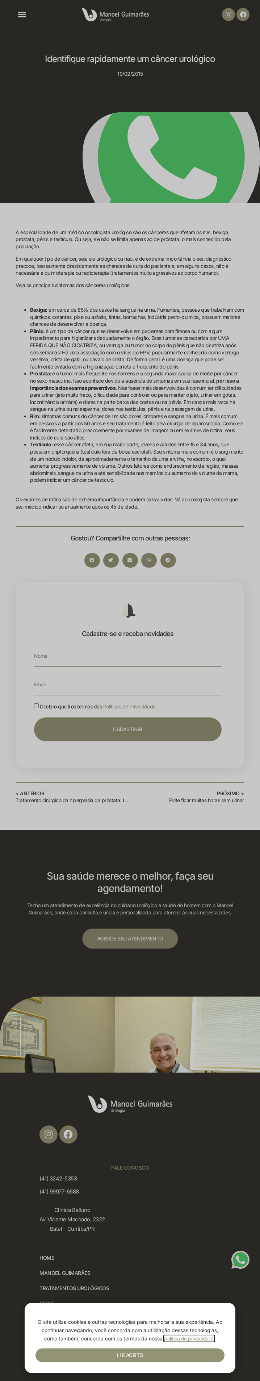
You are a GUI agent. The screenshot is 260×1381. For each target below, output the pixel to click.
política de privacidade (189, 1338)
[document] (130, 690)
